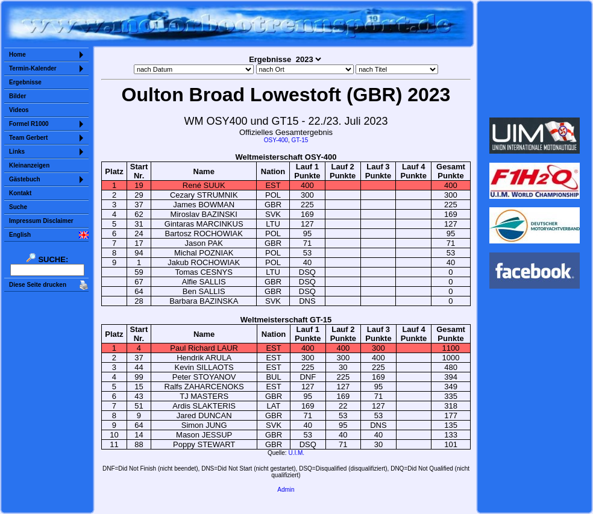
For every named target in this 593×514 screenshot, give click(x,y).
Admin (285, 489)
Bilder (17, 96)
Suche (18, 207)
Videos (19, 110)
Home (17, 54)
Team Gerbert (28, 137)
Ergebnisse (25, 82)
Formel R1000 (29, 124)
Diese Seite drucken (37, 284)
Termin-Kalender (33, 68)
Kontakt (20, 193)
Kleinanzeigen (29, 165)
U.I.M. (296, 453)
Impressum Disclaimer (41, 221)
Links (17, 151)
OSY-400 (276, 140)
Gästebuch (24, 179)
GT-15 (299, 140)
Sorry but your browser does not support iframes (535, 59)
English (20, 234)
